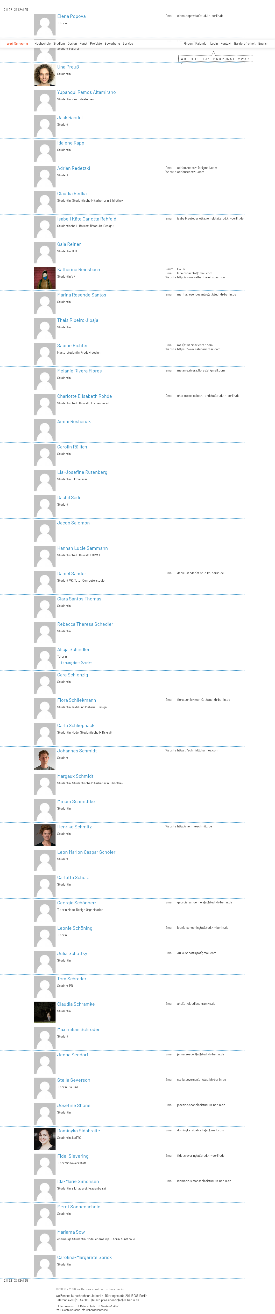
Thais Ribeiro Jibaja (77, 320)
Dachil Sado (69, 497)
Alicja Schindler (73, 649)
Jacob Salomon (73, 522)
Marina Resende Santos (81, 294)
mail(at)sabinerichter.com (195, 345)
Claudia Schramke (76, 1004)
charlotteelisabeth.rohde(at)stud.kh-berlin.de (208, 396)
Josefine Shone (74, 1105)
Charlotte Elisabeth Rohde (84, 396)
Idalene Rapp (70, 142)
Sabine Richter (72, 345)
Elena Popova (71, 16)
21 (5, 10)
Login (214, 43)
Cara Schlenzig (72, 674)
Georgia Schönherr (76, 902)
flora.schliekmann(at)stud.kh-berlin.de (203, 700)
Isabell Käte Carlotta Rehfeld (86, 218)
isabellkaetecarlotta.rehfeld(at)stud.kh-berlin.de (210, 218)
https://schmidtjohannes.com (197, 750)
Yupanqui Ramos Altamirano (86, 92)
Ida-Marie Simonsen (78, 1181)
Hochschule (43, 43)
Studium (59, 43)
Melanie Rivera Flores (79, 370)
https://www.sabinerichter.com (198, 349)
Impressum (65, 1306)
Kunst (83, 43)
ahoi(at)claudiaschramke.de (196, 1003)
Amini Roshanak (74, 421)
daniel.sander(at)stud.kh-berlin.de (200, 573)
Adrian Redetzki (73, 168)
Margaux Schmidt (75, 776)
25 (27, 10)
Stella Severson (73, 1080)
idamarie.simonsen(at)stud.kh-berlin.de (204, 1181)
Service (128, 43)
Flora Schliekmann (76, 700)
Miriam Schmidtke (76, 801)
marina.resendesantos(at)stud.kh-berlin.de (206, 294)
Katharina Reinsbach (78, 269)
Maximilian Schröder (78, 1029)
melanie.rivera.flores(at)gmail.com (201, 370)
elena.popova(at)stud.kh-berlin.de (200, 16)
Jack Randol (70, 117)
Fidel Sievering (73, 1156)
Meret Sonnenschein (78, 1206)
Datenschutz (85, 1306)
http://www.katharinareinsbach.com (202, 277)
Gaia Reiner (69, 244)
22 (11, 10)
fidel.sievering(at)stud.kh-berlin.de (201, 1155)
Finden (188, 43)
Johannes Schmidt (77, 750)
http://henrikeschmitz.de (194, 826)
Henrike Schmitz (74, 826)
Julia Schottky (72, 953)
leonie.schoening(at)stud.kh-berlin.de (202, 927)
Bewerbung (112, 43)
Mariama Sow (71, 1232)
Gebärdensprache (95, 1309)
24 (21, 10)
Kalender (201, 43)
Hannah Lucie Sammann (82, 548)
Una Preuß (68, 66)
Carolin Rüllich (72, 446)
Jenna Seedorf (72, 1054)
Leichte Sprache (68, 1309)
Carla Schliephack (75, 725)
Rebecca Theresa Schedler (85, 624)
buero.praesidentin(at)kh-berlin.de (115, 1300)
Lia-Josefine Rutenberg (82, 472)
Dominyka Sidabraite (78, 1130)
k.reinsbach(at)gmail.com (194, 273)
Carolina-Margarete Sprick (84, 1257)
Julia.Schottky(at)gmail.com (196, 953)
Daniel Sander (71, 573)
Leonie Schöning (74, 928)
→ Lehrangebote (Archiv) (74, 663)
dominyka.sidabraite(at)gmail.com (200, 1130)
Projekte (96, 43)
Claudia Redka (72, 193)
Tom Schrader (71, 978)
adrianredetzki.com (190, 172)
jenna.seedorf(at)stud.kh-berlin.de (200, 1054)
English (263, 43)
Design (72, 43)
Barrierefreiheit (245, 43)
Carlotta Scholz (73, 877)
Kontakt (226, 43)
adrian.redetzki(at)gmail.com (197, 168)
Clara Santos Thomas (79, 598)
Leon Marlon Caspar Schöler (86, 852)
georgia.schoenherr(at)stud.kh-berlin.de (204, 902)
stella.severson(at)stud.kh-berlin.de (201, 1079)
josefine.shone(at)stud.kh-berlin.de (201, 1105)
